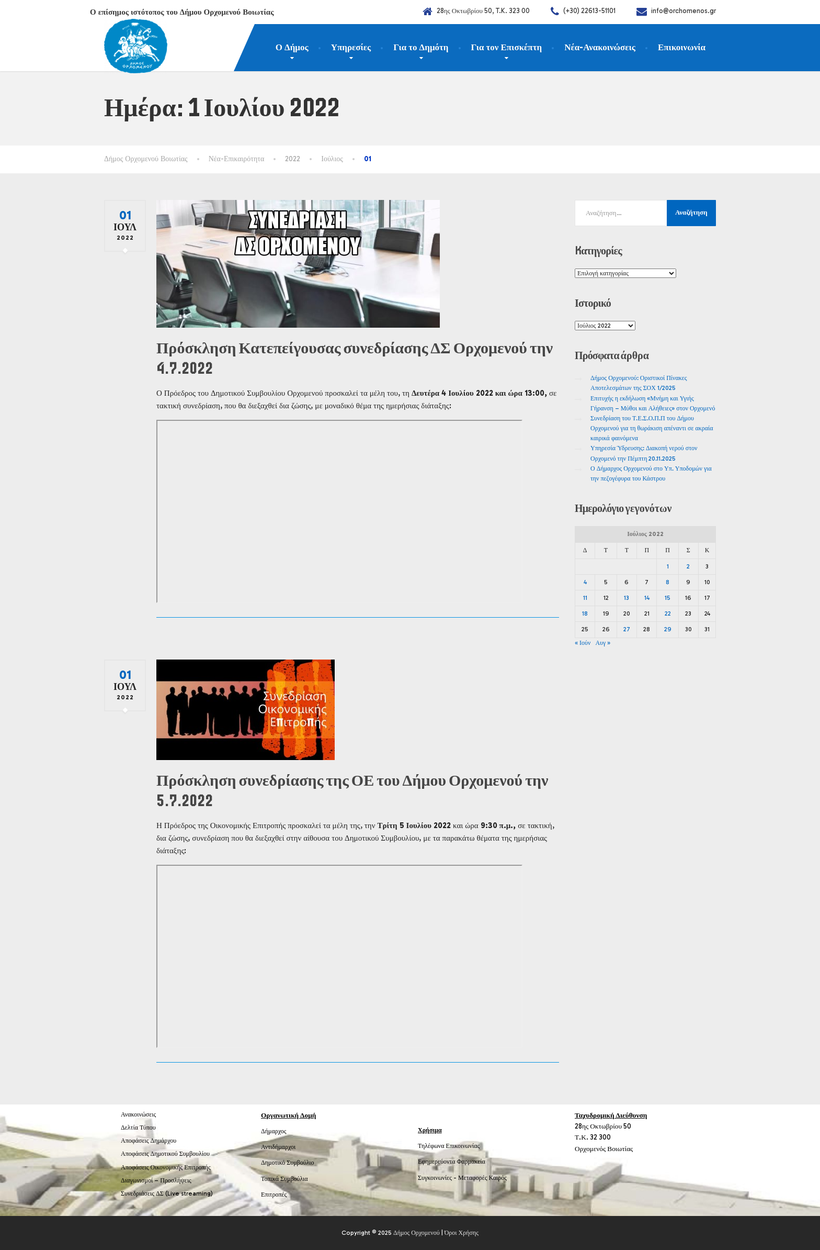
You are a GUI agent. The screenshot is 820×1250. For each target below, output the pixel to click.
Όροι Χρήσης (462, 1232)
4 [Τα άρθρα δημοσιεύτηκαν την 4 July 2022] (585, 582)
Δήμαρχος (274, 1131)
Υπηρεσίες (351, 47)
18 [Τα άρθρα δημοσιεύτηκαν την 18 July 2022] (585, 613)
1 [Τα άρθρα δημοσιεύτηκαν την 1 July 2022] (668, 566)
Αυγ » (602, 642)
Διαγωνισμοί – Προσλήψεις (156, 1180)
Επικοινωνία (681, 47)
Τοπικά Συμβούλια (284, 1178)
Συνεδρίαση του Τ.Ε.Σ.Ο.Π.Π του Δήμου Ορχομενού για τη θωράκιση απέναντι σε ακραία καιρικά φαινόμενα (651, 428)
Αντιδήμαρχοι (278, 1147)
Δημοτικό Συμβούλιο (287, 1162)
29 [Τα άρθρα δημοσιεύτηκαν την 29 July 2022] (667, 629)
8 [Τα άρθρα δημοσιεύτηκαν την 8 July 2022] (667, 582)
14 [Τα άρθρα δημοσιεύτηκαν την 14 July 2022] (647, 597)
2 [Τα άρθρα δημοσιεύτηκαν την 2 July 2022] (688, 566)
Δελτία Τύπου (138, 1127)
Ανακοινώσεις (138, 1114)
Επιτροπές (274, 1194)
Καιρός (498, 1177)
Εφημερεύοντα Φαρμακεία (451, 1161)
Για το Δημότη (420, 47)
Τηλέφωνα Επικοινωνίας (449, 1145)
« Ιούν (582, 642)
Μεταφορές (472, 1177)
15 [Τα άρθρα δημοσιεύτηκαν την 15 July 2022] (667, 597)
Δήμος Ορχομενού (416, 1232)
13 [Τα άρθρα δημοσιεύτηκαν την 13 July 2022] (626, 597)
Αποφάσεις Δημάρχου (148, 1140)
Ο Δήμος (292, 47)
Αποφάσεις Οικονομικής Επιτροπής (166, 1167)
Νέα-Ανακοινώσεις (599, 47)
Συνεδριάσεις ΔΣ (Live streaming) (167, 1193)
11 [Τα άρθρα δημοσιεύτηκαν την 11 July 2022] (585, 597)
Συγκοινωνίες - (438, 1177)
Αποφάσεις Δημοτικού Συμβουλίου (165, 1153)
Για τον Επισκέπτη (506, 47)
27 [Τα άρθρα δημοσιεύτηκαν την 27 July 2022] (626, 629)
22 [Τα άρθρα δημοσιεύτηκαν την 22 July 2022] (668, 613)
